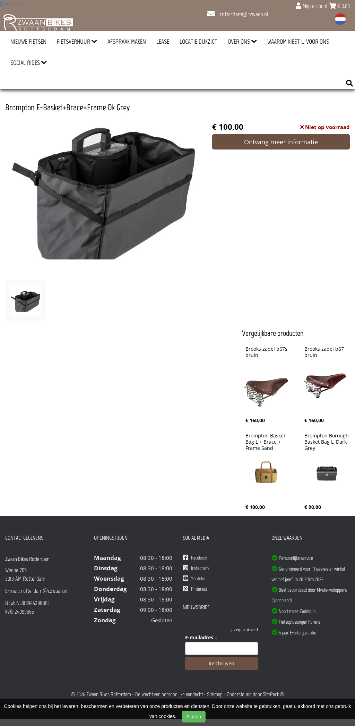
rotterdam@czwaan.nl (237, 14)
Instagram (196, 568)
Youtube (194, 578)
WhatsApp (11, 4)
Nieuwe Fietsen (28, 41)
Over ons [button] (242, 41)
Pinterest (195, 589)
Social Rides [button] (28, 63)
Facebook (195, 557)
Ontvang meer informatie (281, 142)
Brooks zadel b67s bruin (267, 352)
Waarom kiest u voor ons (298, 41)
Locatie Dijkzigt (198, 41)
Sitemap (215, 694)
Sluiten (193, 716)
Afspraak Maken (126, 41)
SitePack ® (273, 694)
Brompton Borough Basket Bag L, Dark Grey (327, 442)
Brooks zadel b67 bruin (324, 352)
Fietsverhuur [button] (77, 41)
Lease (162, 41)
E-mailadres (201, 637)
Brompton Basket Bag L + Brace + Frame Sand (266, 442)
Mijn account (312, 5)
